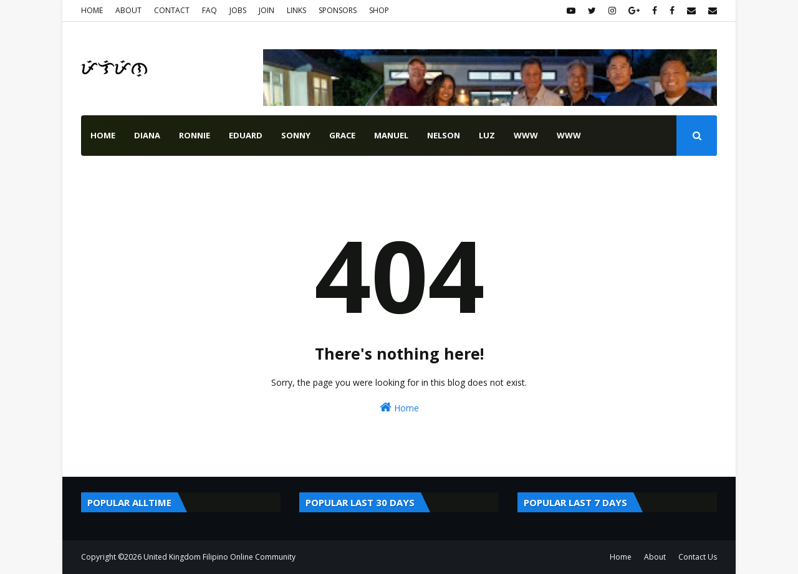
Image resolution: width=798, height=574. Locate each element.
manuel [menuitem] (391, 135)
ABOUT (128, 10)
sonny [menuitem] (295, 135)
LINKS (296, 10)
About (655, 557)
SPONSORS (338, 10)
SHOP (379, 10)
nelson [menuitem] (443, 135)
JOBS (237, 10)
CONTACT (172, 10)
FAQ (209, 10)
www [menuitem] (526, 135)
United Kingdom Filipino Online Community (219, 557)
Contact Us (697, 557)
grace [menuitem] (342, 135)
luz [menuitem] (487, 135)
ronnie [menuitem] (194, 135)
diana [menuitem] (147, 135)
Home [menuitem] (102, 135)
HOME (92, 10)
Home (399, 407)
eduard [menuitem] (245, 135)
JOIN (266, 10)
